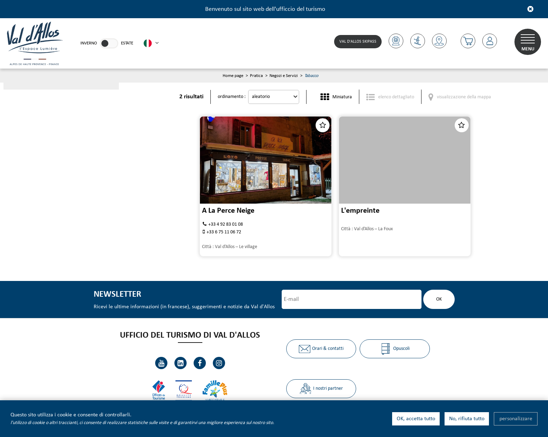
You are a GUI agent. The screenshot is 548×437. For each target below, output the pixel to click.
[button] (468, 41)
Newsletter (117, 294)
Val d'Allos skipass (357, 42)
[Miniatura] (336, 97)
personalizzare (515, 419)
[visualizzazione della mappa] (459, 97)
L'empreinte (360, 211)
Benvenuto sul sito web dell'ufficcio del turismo (265, 9)
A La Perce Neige (228, 211)
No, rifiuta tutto (466, 419)
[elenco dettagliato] (390, 97)
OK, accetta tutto (416, 419)
